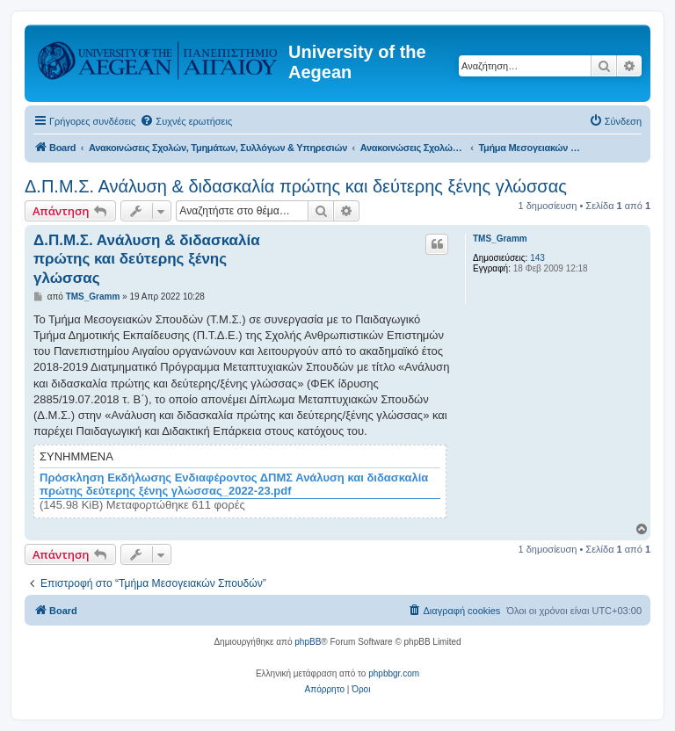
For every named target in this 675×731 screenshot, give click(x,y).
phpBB (307, 642)
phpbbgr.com (393, 673)
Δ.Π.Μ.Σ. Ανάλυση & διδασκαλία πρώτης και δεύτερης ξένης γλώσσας (296, 186)
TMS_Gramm (500, 238)
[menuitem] (186, 121)
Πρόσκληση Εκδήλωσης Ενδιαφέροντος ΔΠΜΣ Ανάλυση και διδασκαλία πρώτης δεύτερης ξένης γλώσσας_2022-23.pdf (234, 484)
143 (537, 258)
